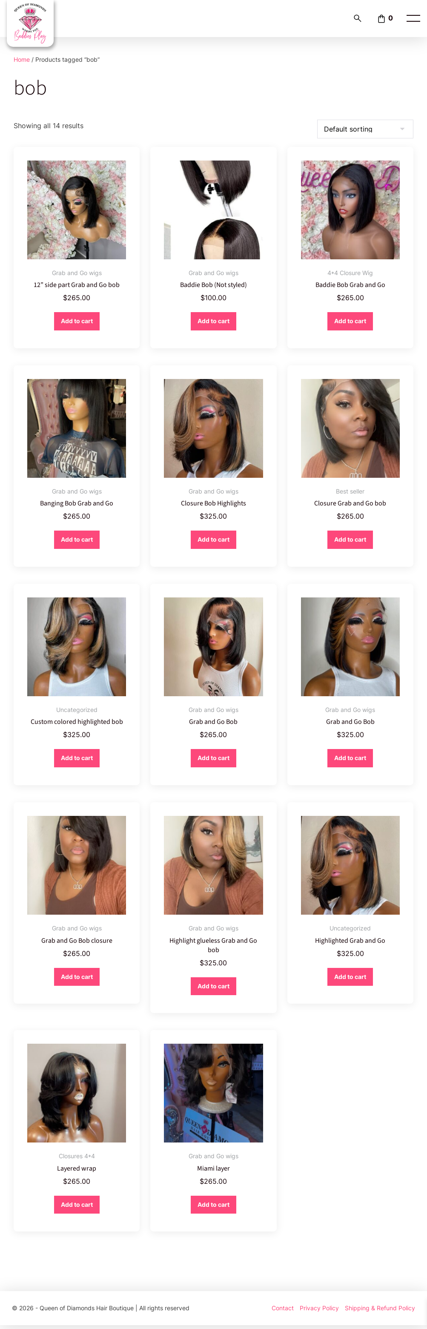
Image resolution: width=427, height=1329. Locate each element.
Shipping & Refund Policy (380, 1311)
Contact (283, 1311)
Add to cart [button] (76, 321)
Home (22, 59)
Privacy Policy (319, 1311)
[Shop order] (365, 129)
